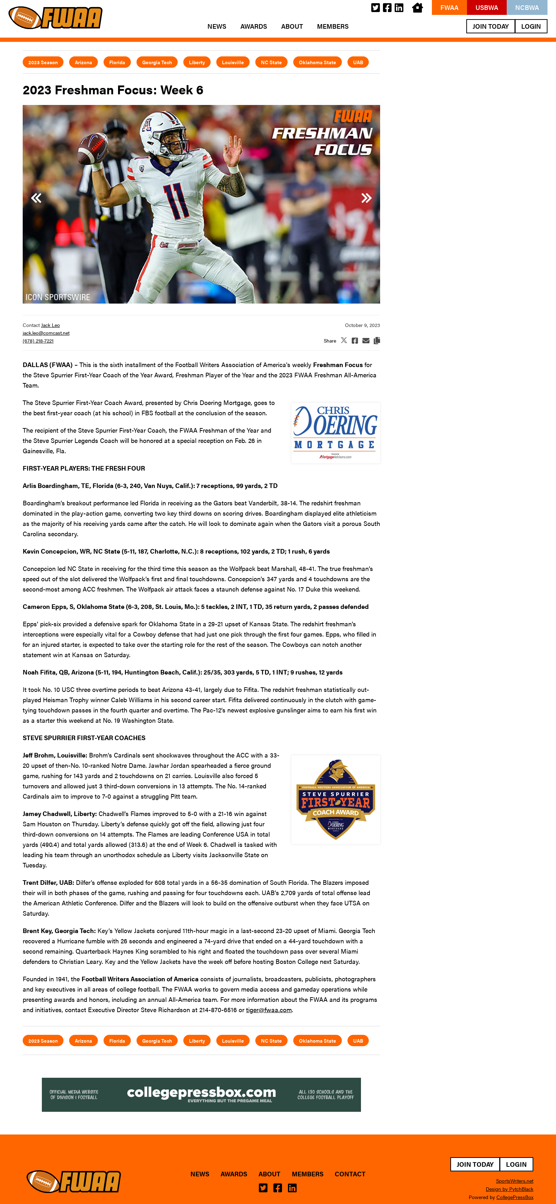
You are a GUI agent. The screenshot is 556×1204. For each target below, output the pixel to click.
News (216, 26)
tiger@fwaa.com (269, 1009)
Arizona (83, 62)
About (292, 26)
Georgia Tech (157, 62)
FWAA (449, 7)
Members (333, 26)
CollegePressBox (514, 1196)
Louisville (233, 62)
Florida (117, 62)
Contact (350, 1174)
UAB (358, 62)
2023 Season (43, 62)
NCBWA (527, 7)
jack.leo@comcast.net (46, 332)
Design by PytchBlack (509, 1188)
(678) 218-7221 (38, 340)
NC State (271, 62)
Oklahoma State (317, 62)
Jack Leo (50, 324)
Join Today (491, 26)
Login (531, 26)
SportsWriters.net (514, 1180)
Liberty (197, 62)
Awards (253, 26)
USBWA (487, 7)
